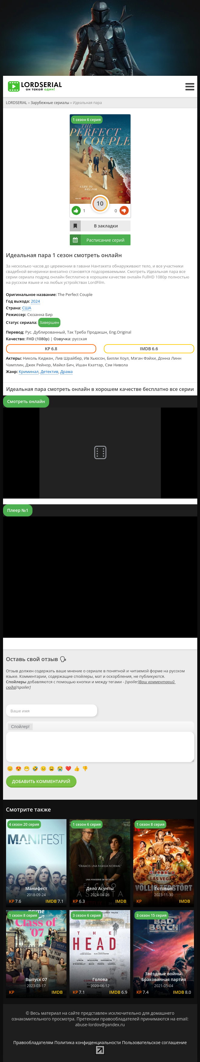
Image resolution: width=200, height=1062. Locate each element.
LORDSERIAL (16, 102)
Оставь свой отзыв (32, 659)
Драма (66, 371)
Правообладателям (33, 1042)
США (26, 308)
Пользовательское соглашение (154, 1042)
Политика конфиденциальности (87, 1042)
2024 (35, 301)
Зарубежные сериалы (50, 102)
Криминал (29, 371)
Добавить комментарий (41, 781)
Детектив (49, 371)
